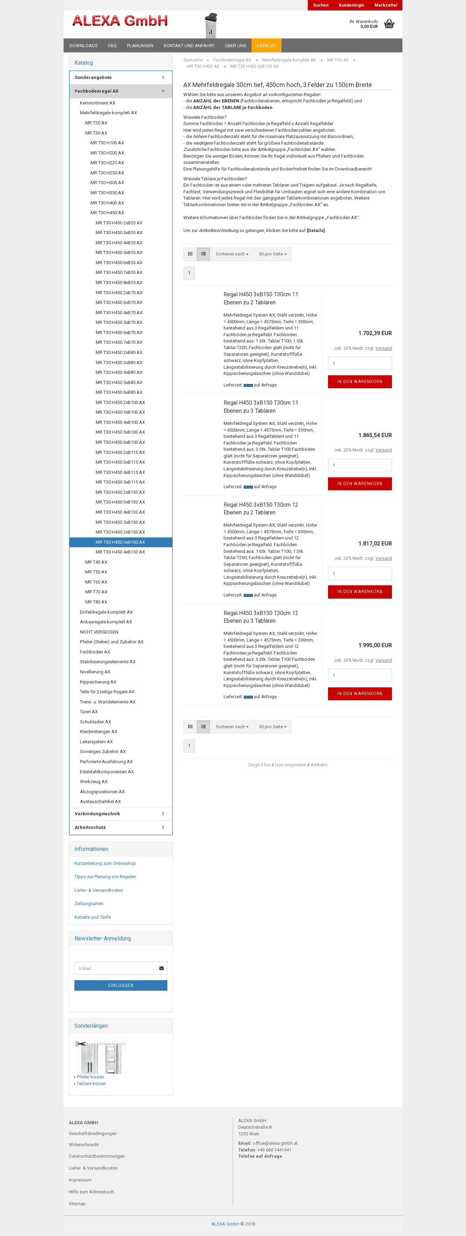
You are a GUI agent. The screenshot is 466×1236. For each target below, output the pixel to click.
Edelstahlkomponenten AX (107, 774)
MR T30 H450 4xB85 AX (119, 374)
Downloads (84, 45)
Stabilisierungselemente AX (108, 664)
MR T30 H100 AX (107, 145)
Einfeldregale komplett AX (106, 614)
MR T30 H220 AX (107, 165)
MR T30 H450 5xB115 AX (120, 484)
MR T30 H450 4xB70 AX (119, 315)
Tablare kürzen (91, 1086)
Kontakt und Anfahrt (189, 45)
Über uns (235, 45)
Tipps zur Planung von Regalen (105, 879)
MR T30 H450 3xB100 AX (120, 414)
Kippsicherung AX (98, 684)
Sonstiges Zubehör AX (103, 754)
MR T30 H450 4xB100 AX (120, 424)
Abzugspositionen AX (102, 794)
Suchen (320, 5)
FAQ (112, 45)
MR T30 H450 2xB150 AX (120, 534)
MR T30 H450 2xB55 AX (119, 225)
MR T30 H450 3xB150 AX (120, 544)
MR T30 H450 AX (107, 215)
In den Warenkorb (360, 384)
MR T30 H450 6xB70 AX (119, 335)
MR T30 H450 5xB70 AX (119, 324)
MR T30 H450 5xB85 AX (119, 385)
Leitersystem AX (96, 744)
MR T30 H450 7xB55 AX (119, 275)
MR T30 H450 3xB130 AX (120, 504)
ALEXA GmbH (225, 1226)
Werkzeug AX (94, 784)
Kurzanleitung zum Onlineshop (105, 865)
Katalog (266, 45)
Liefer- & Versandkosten (98, 892)
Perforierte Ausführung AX (106, 764)
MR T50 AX (96, 574)
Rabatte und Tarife (92, 919)
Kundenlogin (351, 5)
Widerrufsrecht (84, 1147)
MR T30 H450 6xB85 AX (119, 394)
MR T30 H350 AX (107, 195)
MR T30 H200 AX (107, 155)
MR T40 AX (96, 564)
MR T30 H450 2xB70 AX (119, 295)
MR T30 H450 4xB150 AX (120, 554)
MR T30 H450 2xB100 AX (120, 404)
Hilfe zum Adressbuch (91, 1194)
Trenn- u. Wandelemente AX (108, 704)
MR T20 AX (96, 125)
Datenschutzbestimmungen (97, 1159)
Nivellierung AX (95, 674)
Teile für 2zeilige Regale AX (107, 694)
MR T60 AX (96, 584)
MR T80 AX (96, 604)
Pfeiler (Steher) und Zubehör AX (112, 644)
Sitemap (77, 1206)
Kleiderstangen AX (98, 734)
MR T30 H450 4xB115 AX (120, 474)
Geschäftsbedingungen (93, 1136)
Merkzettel (385, 5)
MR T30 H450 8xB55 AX (119, 285)
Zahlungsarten (88, 906)
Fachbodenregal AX (96, 93)
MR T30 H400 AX (107, 205)
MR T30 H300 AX (107, 185)
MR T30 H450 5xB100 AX (120, 435)
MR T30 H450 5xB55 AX (119, 255)
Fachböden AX (95, 654)
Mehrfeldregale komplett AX (108, 115)
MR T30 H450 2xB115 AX (120, 454)
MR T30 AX (96, 135)
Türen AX (89, 714)
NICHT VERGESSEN (99, 634)
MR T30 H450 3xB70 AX (119, 305)
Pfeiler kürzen (90, 1079)
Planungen (140, 45)
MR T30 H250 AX (107, 175)
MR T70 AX (96, 594)
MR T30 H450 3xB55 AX (119, 235)
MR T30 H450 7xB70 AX (119, 344)
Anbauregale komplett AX (106, 624)
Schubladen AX (95, 724)
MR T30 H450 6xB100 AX (120, 444)
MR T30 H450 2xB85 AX (119, 354)
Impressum (80, 1182)
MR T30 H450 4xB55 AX (119, 245)
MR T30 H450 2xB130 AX (120, 494)
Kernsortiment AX (97, 105)
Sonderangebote (93, 79)
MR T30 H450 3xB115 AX (120, 464)
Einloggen (121, 988)
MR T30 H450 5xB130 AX (120, 524)
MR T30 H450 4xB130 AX (120, 514)
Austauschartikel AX (100, 804)
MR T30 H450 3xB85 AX (119, 365)
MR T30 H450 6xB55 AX (119, 265)
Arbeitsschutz (90, 829)
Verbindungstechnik (97, 816)
